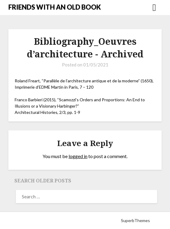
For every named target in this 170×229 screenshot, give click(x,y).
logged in (78, 156)
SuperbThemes (135, 220)
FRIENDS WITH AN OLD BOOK (54, 7)
